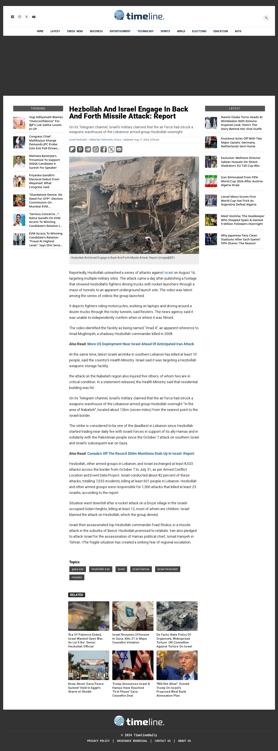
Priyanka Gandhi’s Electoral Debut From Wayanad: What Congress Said (44, 181)
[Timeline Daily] (139, 720)
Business (96, 31)
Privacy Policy (98, 741)
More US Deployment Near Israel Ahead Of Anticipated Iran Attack (140, 344)
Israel (169, 272)
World (181, 31)
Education (220, 31)
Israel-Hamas (141, 569)
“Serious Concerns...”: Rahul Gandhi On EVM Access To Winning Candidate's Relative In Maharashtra (45, 220)
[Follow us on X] (26, 17)
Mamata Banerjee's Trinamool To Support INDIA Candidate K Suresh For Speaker (44, 162)
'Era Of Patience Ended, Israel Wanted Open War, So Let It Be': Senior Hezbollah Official (85, 640)
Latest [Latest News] (55, 31)
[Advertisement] (139, 66)
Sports (165, 31)
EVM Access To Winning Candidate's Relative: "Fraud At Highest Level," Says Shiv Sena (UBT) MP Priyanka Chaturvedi (46, 239)
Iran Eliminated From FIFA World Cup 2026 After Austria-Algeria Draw (242, 181)
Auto (238, 31)
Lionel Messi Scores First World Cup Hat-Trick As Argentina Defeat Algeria (239, 200)
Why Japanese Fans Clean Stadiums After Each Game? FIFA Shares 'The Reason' (240, 239)
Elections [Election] (199, 31)
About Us (184, 741)
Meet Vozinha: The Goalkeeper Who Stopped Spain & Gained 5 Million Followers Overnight (243, 220)
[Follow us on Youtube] (33, 17)
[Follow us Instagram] (19, 17)
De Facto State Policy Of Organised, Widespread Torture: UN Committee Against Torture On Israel (174, 640)
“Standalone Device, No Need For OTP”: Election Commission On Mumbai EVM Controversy (46, 200)
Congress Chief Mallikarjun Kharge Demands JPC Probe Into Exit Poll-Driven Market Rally (43, 142)
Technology (145, 31)
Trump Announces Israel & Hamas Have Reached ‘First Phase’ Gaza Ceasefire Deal (131, 689)
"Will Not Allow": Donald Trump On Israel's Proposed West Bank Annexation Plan (172, 689)
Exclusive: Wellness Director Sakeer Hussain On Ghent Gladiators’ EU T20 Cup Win (241, 162)
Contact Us (163, 741)
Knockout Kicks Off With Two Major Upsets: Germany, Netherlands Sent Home (241, 142)
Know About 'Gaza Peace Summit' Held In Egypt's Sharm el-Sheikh (86, 687)
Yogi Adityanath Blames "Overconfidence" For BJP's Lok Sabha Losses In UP (46, 123)
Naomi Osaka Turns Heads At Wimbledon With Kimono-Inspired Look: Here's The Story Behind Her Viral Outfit (242, 123)
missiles (77, 577)
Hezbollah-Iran (101, 569)
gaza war (78, 569)
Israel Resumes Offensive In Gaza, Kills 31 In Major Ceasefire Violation (130, 638)
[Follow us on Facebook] (12, 17)
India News (75, 31)
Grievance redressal (132, 741)
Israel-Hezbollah (78, 140)
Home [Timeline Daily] (40, 31)
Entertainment (120, 31)
